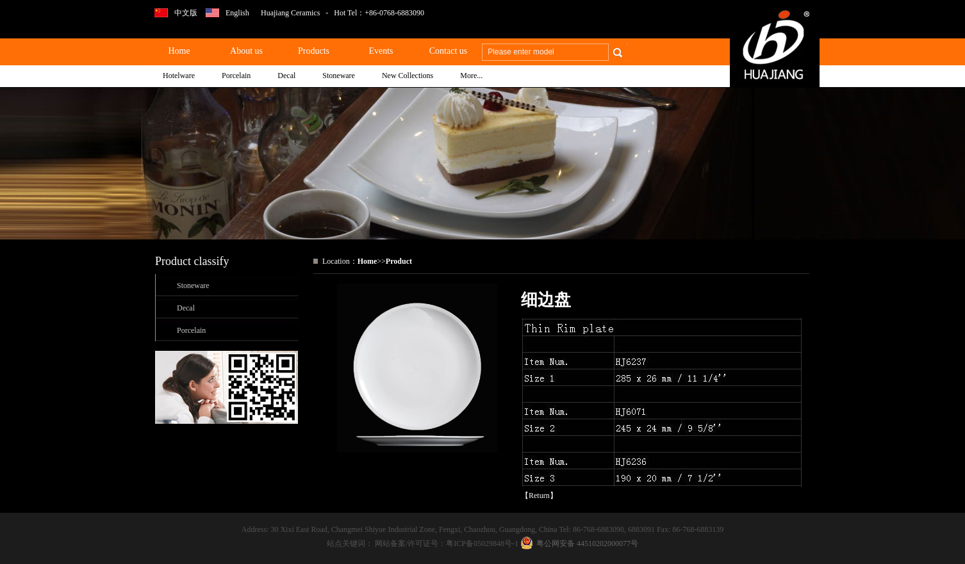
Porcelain (191, 330)
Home (367, 261)
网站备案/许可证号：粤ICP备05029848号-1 (447, 543)
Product (399, 261)
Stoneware (193, 285)
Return (539, 495)
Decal (186, 307)
